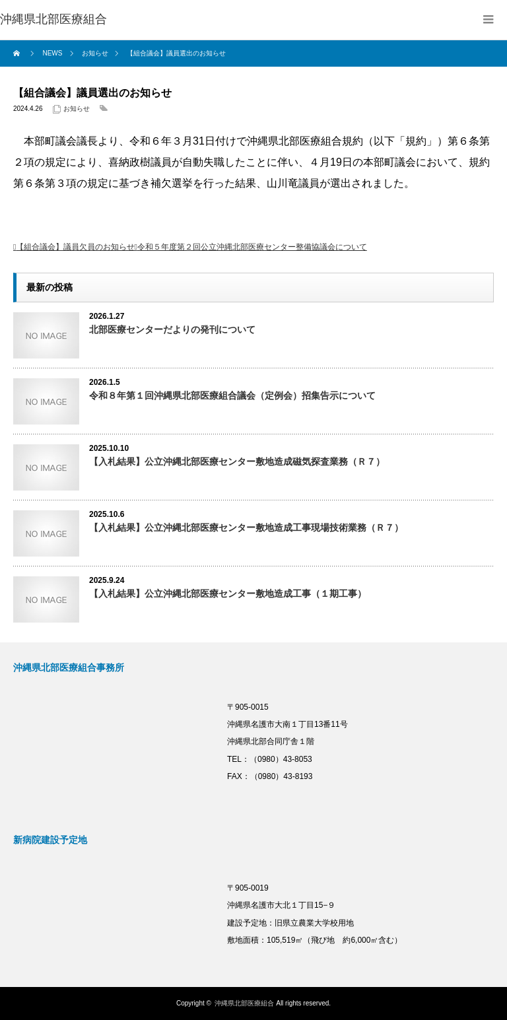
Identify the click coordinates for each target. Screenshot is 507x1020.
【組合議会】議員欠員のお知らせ (75, 247)
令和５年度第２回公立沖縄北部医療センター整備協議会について (252, 247)
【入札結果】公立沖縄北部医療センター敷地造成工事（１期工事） (227, 593)
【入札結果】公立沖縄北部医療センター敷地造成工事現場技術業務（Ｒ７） (246, 527)
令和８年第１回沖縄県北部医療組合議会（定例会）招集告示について (232, 395)
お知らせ (76, 108)
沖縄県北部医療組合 (244, 1003)
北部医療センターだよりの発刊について (172, 329)
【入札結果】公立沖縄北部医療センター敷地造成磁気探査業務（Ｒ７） (237, 461)
